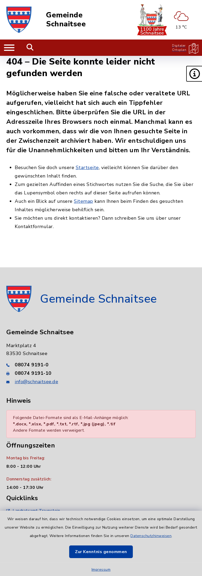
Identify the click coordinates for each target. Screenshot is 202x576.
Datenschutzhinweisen (150, 535)
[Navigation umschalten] (9, 48)
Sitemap (83, 201)
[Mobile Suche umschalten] (30, 48)
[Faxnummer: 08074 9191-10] (101, 373)
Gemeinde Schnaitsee (66, 19)
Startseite (87, 167)
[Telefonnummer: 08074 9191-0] (101, 365)
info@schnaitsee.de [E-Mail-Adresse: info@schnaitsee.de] (36, 381)
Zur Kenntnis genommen (101, 552)
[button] (194, 74)
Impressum (101, 569)
